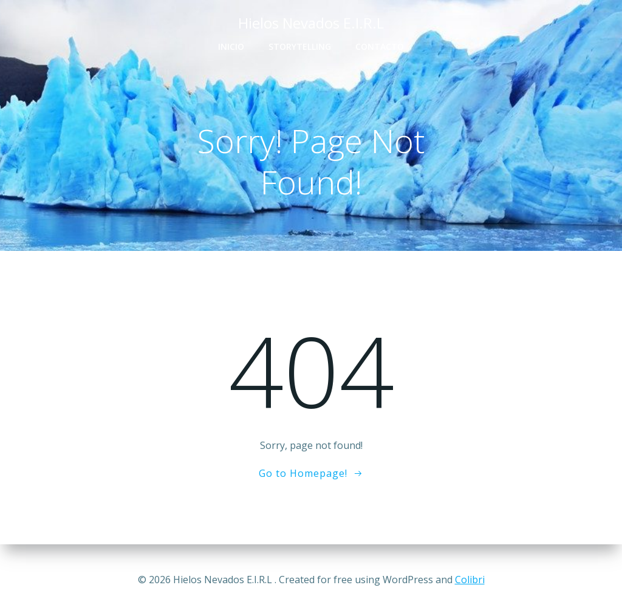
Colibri (470, 579)
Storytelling (299, 46)
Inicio (231, 46)
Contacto (379, 46)
